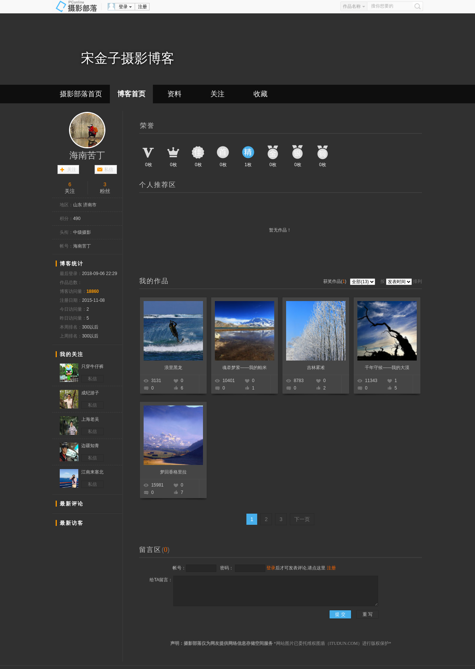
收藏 (260, 94)
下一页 (302, 519)
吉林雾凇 (316, 367)
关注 (217, 94)
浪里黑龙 (173, 367)
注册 (142, 6)
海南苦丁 (87, 155)
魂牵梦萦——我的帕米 (244, 367)
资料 (174, 94)
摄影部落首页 (81, 94)
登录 (123, 6)
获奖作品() (335, 281)
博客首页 (131, 94)
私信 (108, 169)
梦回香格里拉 (173, 472)
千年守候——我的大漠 (387, 367)
